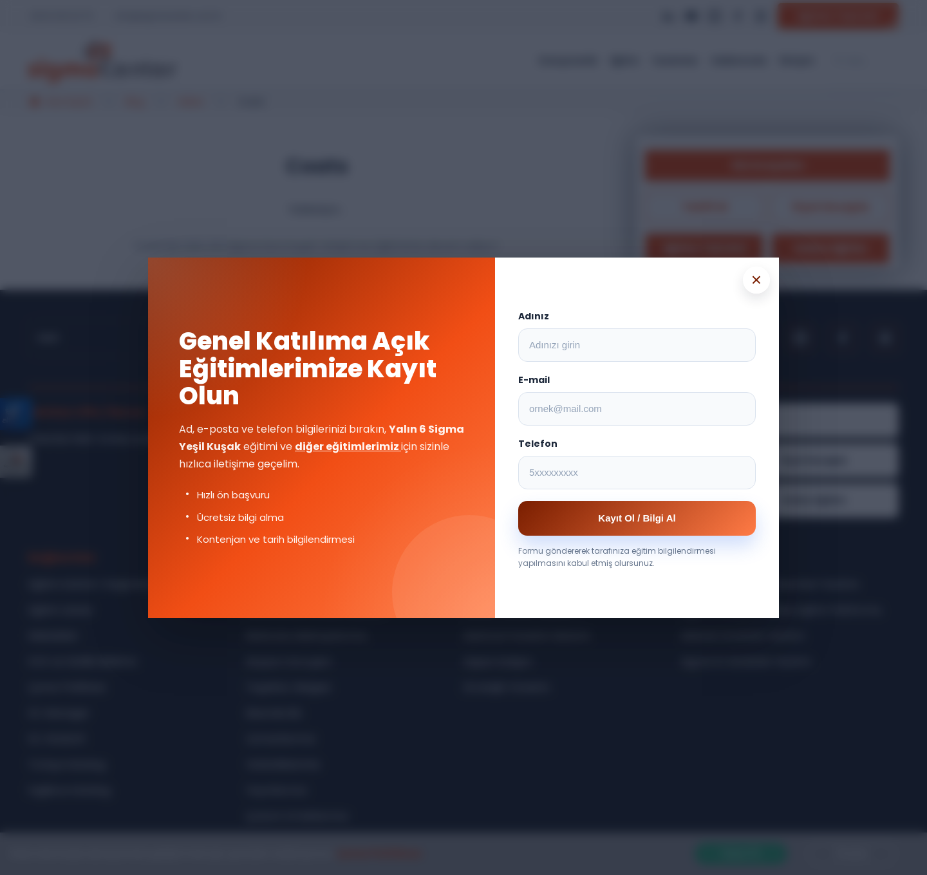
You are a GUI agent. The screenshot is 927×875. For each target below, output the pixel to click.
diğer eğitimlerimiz (348, 446)
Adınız (533, 316)
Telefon (537, 443)
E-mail (534, 379)
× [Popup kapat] (756, 280)
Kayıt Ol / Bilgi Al (636, 518)
